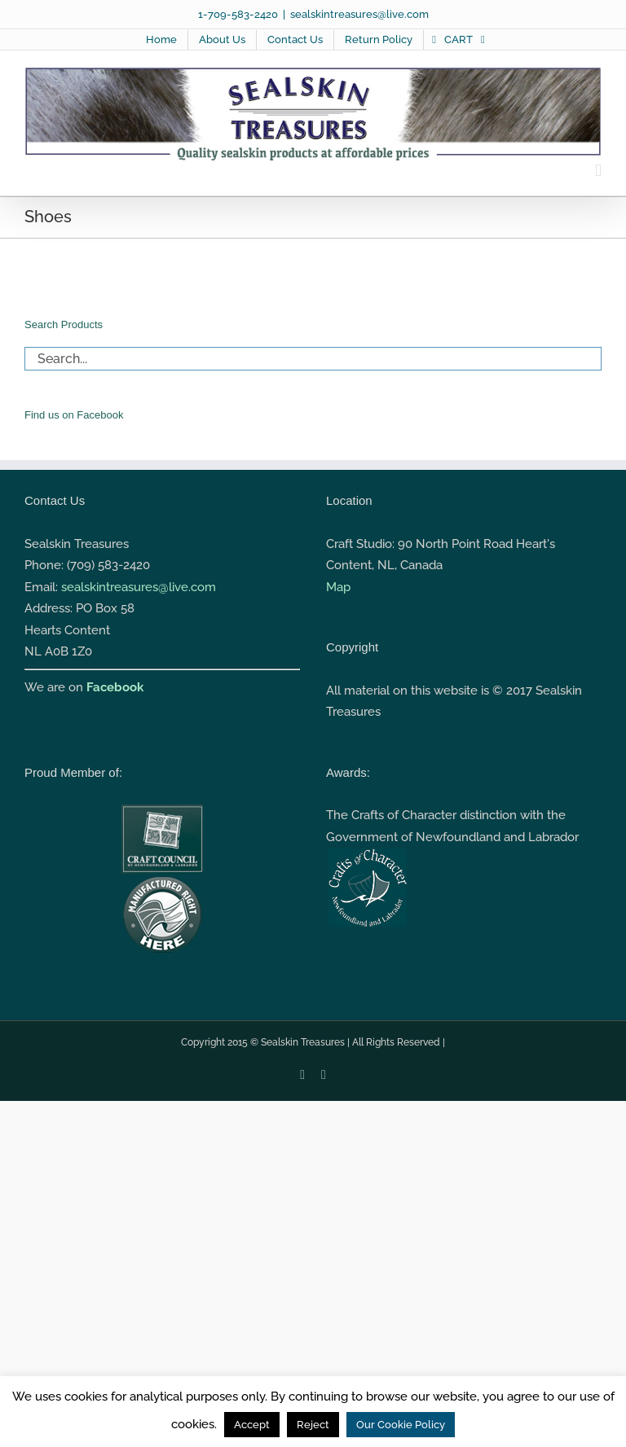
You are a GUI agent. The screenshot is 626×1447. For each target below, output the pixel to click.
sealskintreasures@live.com (359, 14)
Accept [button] (252, 1424)
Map (338, 587)
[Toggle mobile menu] (598, 170)
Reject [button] (313, 1424)
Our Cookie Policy (400, 1424)
